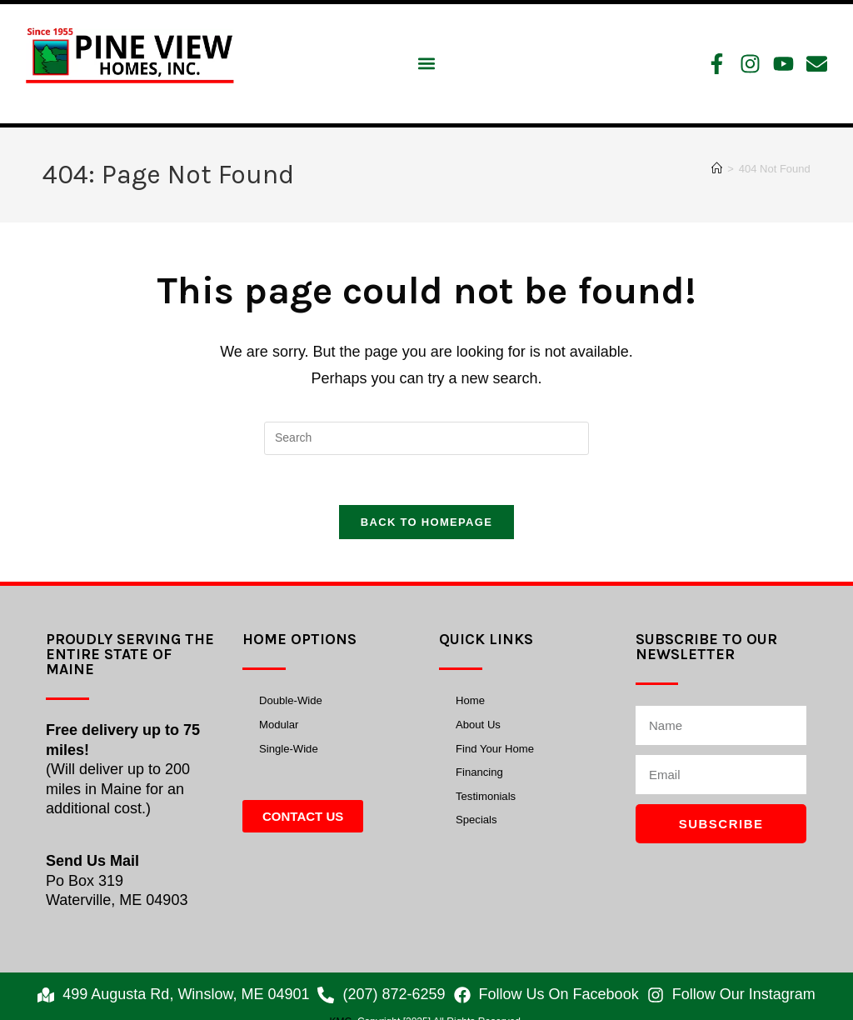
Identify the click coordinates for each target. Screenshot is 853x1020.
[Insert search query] (426, 438)
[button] (426, 64)
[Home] (716, 168)
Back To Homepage (426, 523)
